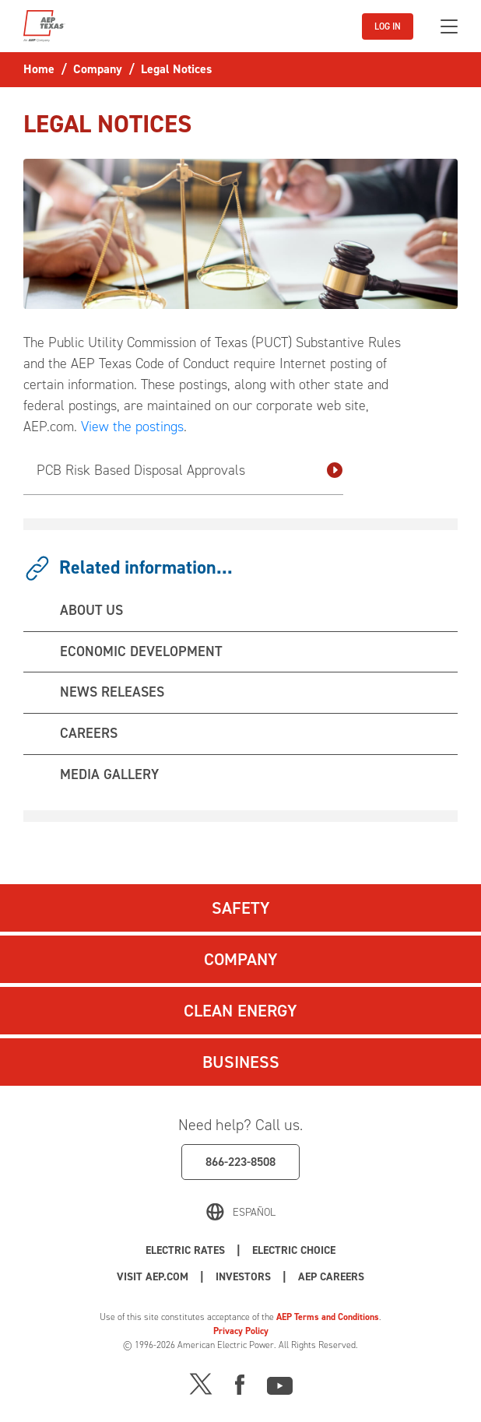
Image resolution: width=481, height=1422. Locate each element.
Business (240, 1062)
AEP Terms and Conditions (327, 1317)
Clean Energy (240, 1010)
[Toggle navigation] (449, 26)
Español (254, 1212)
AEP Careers (331, 1276)
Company (241, 959)
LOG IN (387, 26)
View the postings (132, 426)
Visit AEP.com (152, 1276)
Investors (243, 1276)
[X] (200, 1383)
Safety (241, 908)
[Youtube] (280, 1383)
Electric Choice (293, 1250)
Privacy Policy (241, 1331)
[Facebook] (239, 1383)
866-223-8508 (240, 1161)
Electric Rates (185, 1250)
